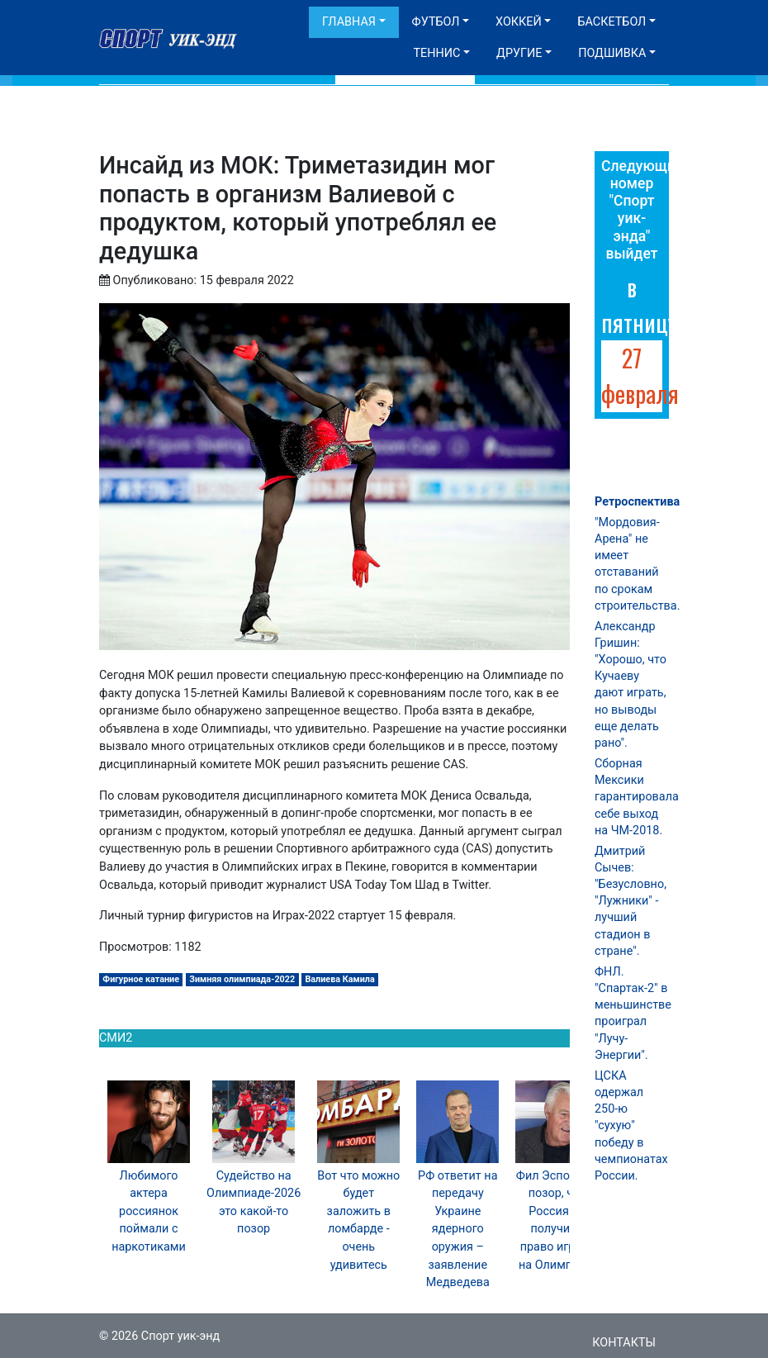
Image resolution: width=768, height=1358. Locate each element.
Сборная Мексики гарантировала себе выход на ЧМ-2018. (637, 797)
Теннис (436, 53)
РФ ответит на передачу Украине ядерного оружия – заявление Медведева (457, 1229)
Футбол (436, 22)
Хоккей (518, 22)
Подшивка (612, 53)
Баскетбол (611, 22)
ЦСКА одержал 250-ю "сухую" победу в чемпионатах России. (631, 1126)
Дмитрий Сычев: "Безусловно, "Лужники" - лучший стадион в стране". (630, 901)
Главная (349, 22)
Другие (519, 53)
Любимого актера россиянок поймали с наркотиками (148, 1211)
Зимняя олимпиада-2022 (242, 979)
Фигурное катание (140, 979)
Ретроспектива (637, 502)
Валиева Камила (339, 979)
